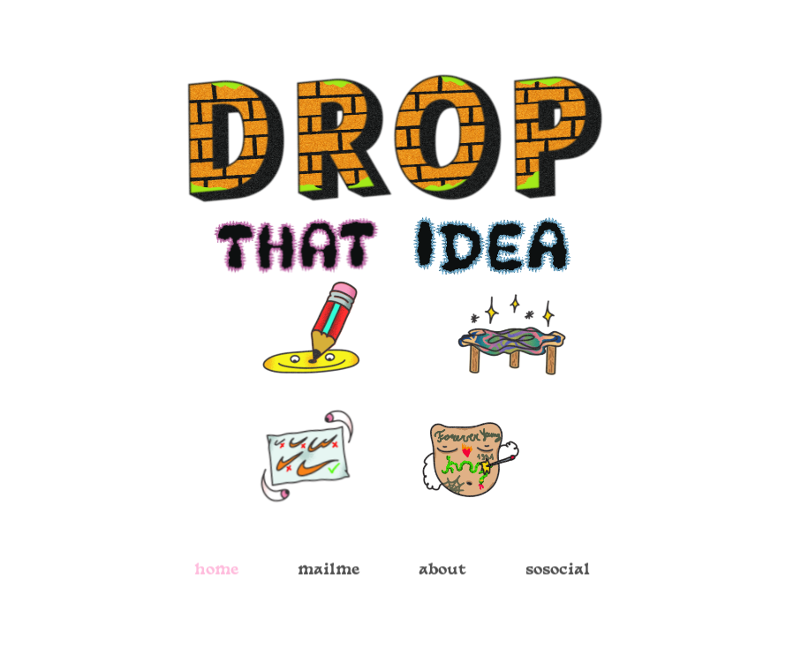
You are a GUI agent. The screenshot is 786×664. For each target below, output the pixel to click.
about (442, 573)
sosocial (557, 573)
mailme (328, 573)
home (216, 573)
